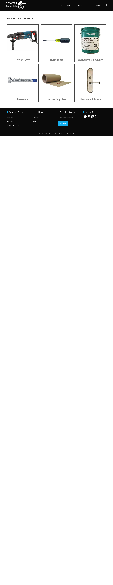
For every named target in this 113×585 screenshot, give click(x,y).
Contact (10, 121)
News (35, 121)
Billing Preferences (13, 125)
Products (36, 117)
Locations (10, 117)
